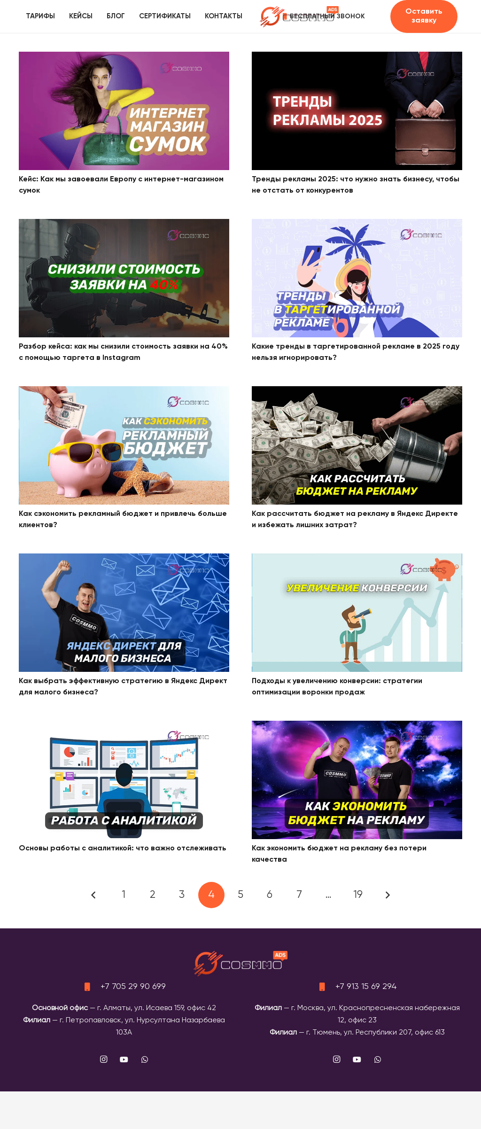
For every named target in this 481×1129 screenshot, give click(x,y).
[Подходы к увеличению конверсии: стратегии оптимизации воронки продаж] (357, 559)
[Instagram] (103, 1059)
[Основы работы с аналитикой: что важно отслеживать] (124, 727)
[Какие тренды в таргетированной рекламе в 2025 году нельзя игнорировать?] (357, 225)
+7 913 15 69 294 (366, 986)
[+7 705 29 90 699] (91, 986)
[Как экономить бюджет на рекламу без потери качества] (357, 727)
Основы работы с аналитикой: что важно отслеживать (122, 848)
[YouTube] (124, 1059)
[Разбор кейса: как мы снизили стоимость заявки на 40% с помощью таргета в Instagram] (124, 225)
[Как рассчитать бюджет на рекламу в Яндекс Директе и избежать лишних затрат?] (357, 392)
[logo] (299, 16)
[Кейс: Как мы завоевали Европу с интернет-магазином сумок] (124, 58)
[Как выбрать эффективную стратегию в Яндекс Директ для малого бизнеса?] (124, 559)
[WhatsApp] (144, 1059)
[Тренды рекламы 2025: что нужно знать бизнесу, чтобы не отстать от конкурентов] (357, 58)
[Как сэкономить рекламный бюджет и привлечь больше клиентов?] (124, 392)
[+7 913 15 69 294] (326, 986)
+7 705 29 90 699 (133, 986)
